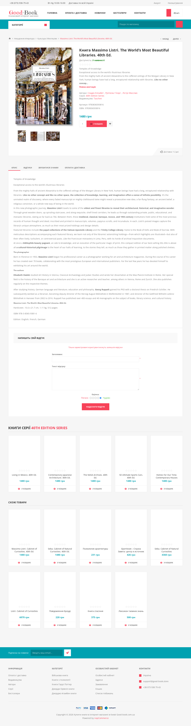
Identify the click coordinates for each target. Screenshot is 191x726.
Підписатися (67, 652)
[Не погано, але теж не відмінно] (96, 398)
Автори (12, 684)
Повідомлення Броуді (60, 611)
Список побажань (104, 693)
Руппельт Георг (113, 93)
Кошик (99, 688)
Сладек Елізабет (96, 93)
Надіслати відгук (95, 406)
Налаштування (175, 3)
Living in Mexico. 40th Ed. (24, 474)
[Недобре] (93, 398)
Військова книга (60, 675)
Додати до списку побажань (110, 123)
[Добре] (98, 398)
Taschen (98, 98)
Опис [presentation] (14, 167)
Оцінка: (95, 394)
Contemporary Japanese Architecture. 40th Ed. (60, 476)
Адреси (99, 679)
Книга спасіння (95, 611)
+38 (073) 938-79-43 (19, 3)
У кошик (98, 124)
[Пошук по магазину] (146, 24)
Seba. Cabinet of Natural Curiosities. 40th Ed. (60, 550)
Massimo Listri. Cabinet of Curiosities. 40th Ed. (24, 550)
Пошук (179, 24)
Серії (10, 688)
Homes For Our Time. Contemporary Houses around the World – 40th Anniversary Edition (167, 479)
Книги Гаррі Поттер (62, 684)
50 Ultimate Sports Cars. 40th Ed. (131, 476)
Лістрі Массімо (130, 93)
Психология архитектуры (95, 548)
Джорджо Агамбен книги (64, 693)
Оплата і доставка (76, 12)
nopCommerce (101, 718)
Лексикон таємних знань (131, 611)
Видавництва (15, 679)
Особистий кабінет (105, 675)
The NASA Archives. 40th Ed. (95, 476)
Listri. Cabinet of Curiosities (24, 611)
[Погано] (91, 398)
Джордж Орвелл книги (63, 688)
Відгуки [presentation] (28, 167)
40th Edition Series (95, 95)
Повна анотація (87, 86)
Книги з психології (61, 679)
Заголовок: (57, 354)
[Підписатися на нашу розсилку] (47, 653)
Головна (52, 12)
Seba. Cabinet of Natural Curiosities (167, 550)
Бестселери (119, 12)
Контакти (140, 12)
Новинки (100, 12)
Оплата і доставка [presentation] (75, 167)
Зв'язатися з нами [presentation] (48, 167)
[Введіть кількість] (82, 124)
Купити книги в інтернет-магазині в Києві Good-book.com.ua (104, 714)
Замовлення (102, 684)
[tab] (14, 168)
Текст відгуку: (59, 366)
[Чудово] (100, 398)
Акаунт (157, 3)
